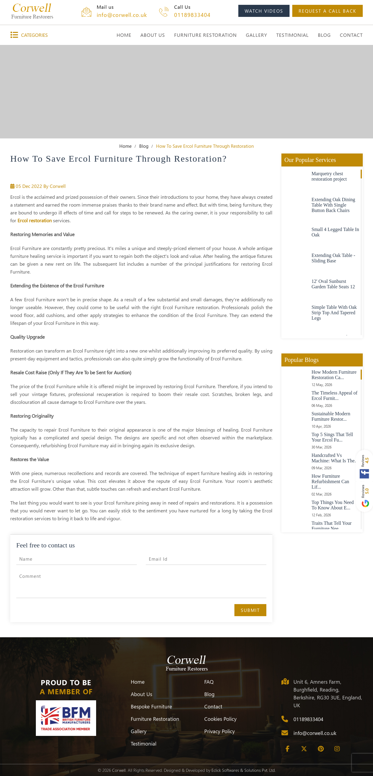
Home (125, 146)
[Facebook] (287, 749)
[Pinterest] (321, 749)
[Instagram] (337, 749)
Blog (144, 146)
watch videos (264, 11)
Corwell (119, 770)
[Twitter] (304, 749)
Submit (250, 610)
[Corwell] (32, 10)
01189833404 (192, 14)
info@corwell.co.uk (122, 14)
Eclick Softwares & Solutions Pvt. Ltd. (244, 770)
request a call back (327, 11)
